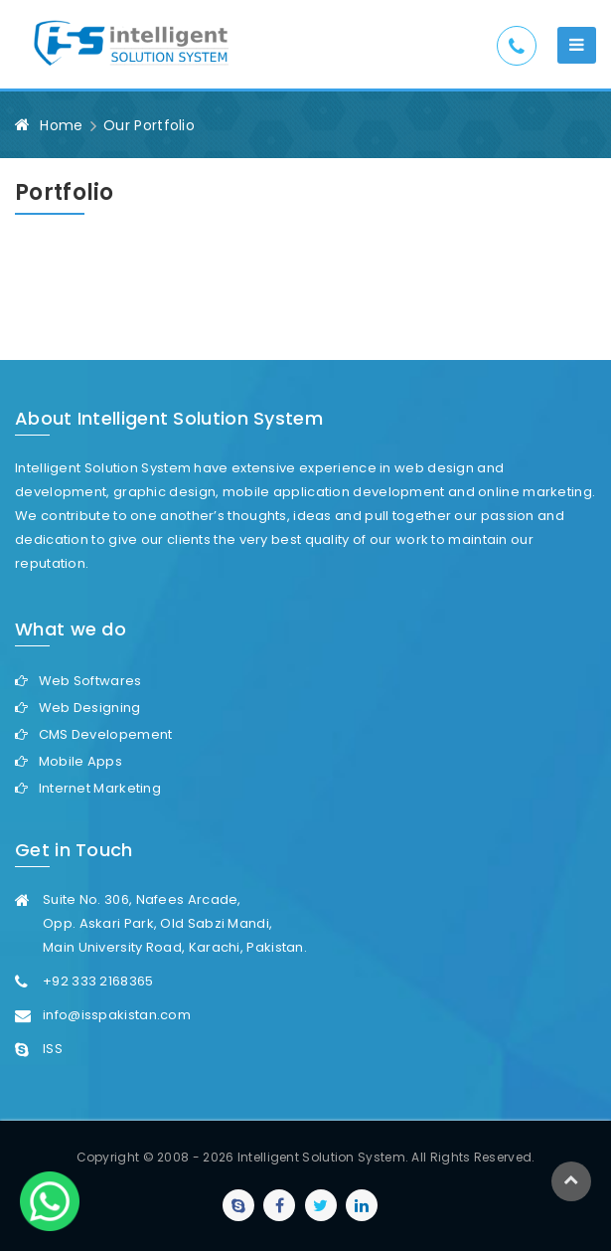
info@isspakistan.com (117, 1014)
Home (61, 125)
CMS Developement (106, 734)
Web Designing (90, 707)
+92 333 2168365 (98, 981)
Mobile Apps (80, 761)
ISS (53, 1048)
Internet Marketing (100, 788)
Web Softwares (90, 680)
